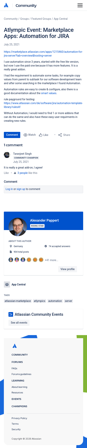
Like (6, 172)
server (68, 301)
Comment (12, 134)
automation (55, 301)
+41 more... (51, 260)
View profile (68, 269)
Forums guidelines (21, 374)
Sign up (21, 189)
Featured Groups (41, 18)
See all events (19, 322)
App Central (61, 18)
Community (26, 5)
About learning (19, 387)
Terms (15, 423)
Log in (9, 189)
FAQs (14, 368)
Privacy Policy (19, 418)
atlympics (39, 301)
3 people (23, 172)
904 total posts (21, 252)
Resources (17, 392)
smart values (48, 93)
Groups (24, 18)
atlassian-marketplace (18, 301)
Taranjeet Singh (22, 153)
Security (16, 429)
